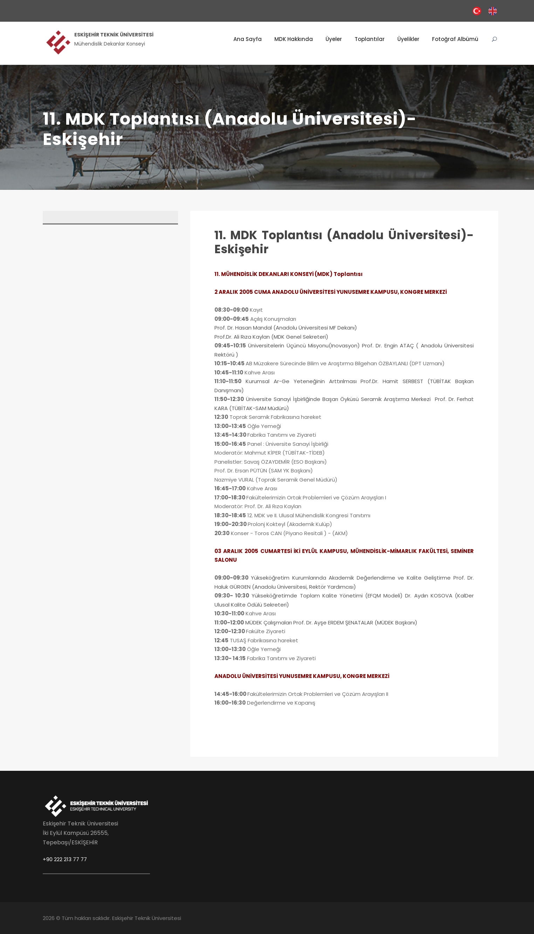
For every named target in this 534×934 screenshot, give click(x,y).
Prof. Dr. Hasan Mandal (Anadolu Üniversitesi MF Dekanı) (285, 327)
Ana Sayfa (247, 39)
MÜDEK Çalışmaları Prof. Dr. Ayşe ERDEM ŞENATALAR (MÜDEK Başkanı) (331, 622)
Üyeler (334, 39)
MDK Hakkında (293, 39)
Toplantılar (370, 39)
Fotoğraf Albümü (455, 39)
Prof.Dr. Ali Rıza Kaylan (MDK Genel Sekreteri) (272, 336)
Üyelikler (408, 39)
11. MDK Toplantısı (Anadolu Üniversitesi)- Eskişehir (344, 242)
